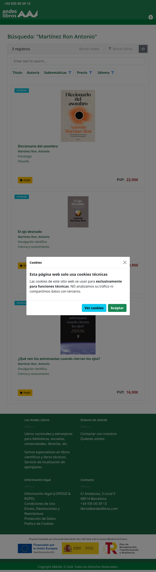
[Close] (125, 262)
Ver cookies (94, 308)
